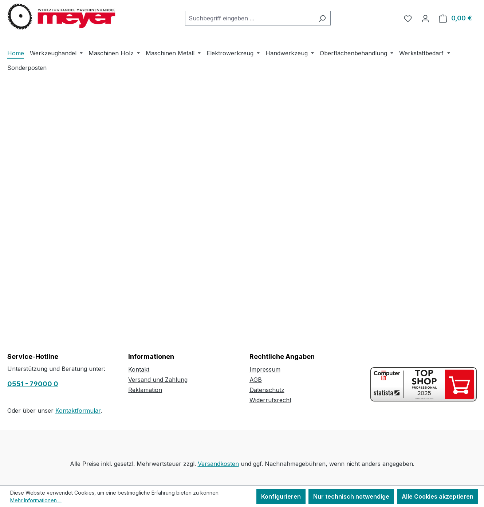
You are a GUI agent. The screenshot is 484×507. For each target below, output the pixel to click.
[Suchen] (322, 18)
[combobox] (249, 18)
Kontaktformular (78, 410)
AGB (255, 379)
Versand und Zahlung (158, 379)
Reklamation (145, 389)
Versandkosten (218, 463)
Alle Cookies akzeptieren (437, 496)
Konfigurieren (281, 496)
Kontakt (138, 369)
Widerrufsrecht (270, 400)
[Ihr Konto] (425, 18)
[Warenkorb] (455, 18)
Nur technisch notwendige (351, 496)
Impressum (264, 369)
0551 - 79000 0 (32, 384)
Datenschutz (266, 389)
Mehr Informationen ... (36, 500)
